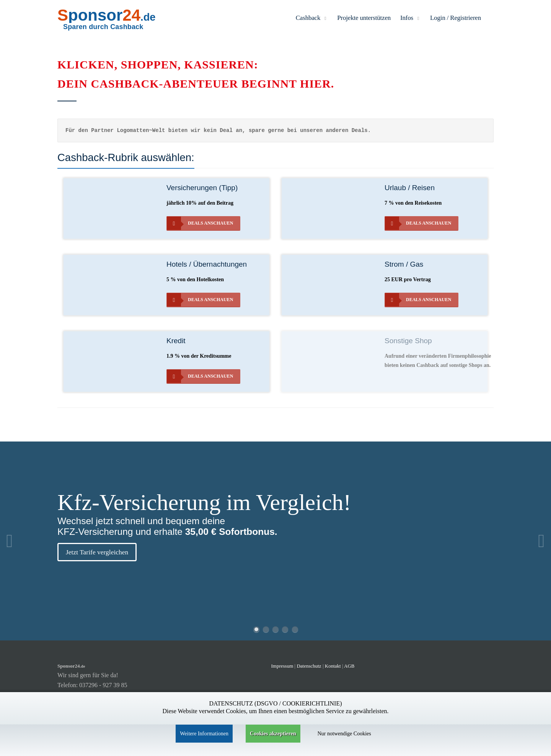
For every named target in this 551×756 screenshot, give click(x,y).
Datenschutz (309, 666)
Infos (410, 17)
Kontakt (333, 666)
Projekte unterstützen (364, 17)
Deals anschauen (200, 223)
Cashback (312, 17)
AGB (349, 666)
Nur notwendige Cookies (344, 733)
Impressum (282, 666)
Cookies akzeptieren (273, 733)
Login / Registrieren (455, 17)
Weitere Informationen (204, 733)
